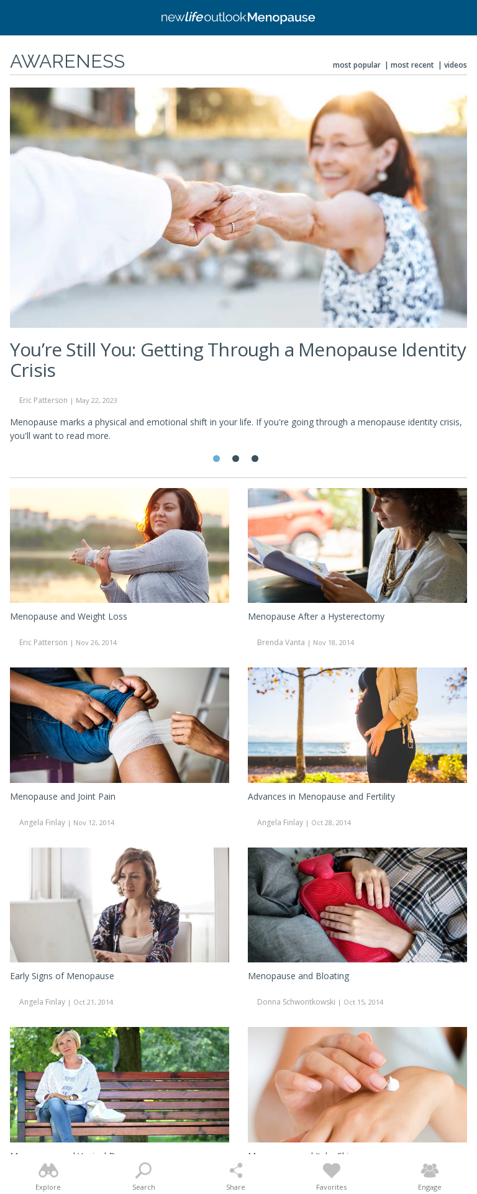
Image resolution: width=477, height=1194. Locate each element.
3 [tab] (255, 458)
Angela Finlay (42, 822)
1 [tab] (216, 458)
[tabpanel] (238, 270)
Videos (455, 65)
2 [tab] (235, 458)
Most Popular (357, 65)
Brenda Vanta (281, 642)
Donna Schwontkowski (296, 1002)
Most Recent (412, 65)
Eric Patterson (43, 400)
